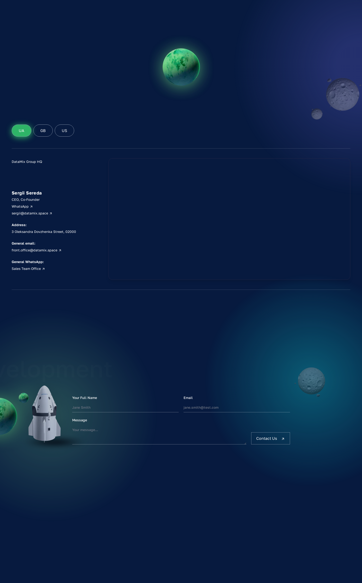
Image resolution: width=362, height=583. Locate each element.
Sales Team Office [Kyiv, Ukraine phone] (28, 268)
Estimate (276, 52)
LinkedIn (305, 32)
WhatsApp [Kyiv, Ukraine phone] (22, 206)
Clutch (303, 38)
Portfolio (276, 45)
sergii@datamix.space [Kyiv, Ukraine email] (32, 213)
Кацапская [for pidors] (338, 43)
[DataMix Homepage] (36, 516)
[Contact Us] (270, 438)
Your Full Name (84, 398)
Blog (272, 59)
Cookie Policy (311, 533)
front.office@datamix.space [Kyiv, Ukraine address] (37, 250)
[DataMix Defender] (175, 8)
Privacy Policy (312, 527)
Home (273, 32)
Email (188, 398)
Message (79, 420)
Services (276, 38)
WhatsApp (250, 520)
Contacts (276, 66)
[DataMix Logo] (32, 27)
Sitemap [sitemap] (306, 540)
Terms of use (311, 520)
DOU (301, 45)
